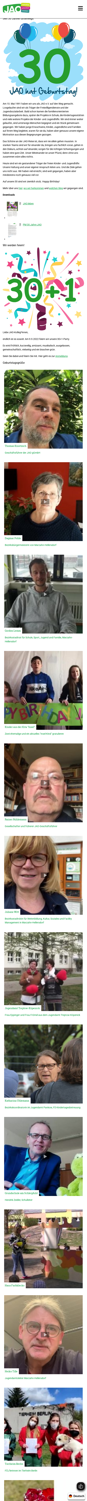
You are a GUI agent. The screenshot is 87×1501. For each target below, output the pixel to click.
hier (21, 188)
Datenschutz (68, 1487)
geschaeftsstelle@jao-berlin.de (46, 1456)
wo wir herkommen (34, 188)
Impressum (50, 1487)
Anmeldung (61, 356)
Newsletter (32, 1487)
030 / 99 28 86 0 (46, 1446)
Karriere (17, 1487)
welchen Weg (56, 188)
